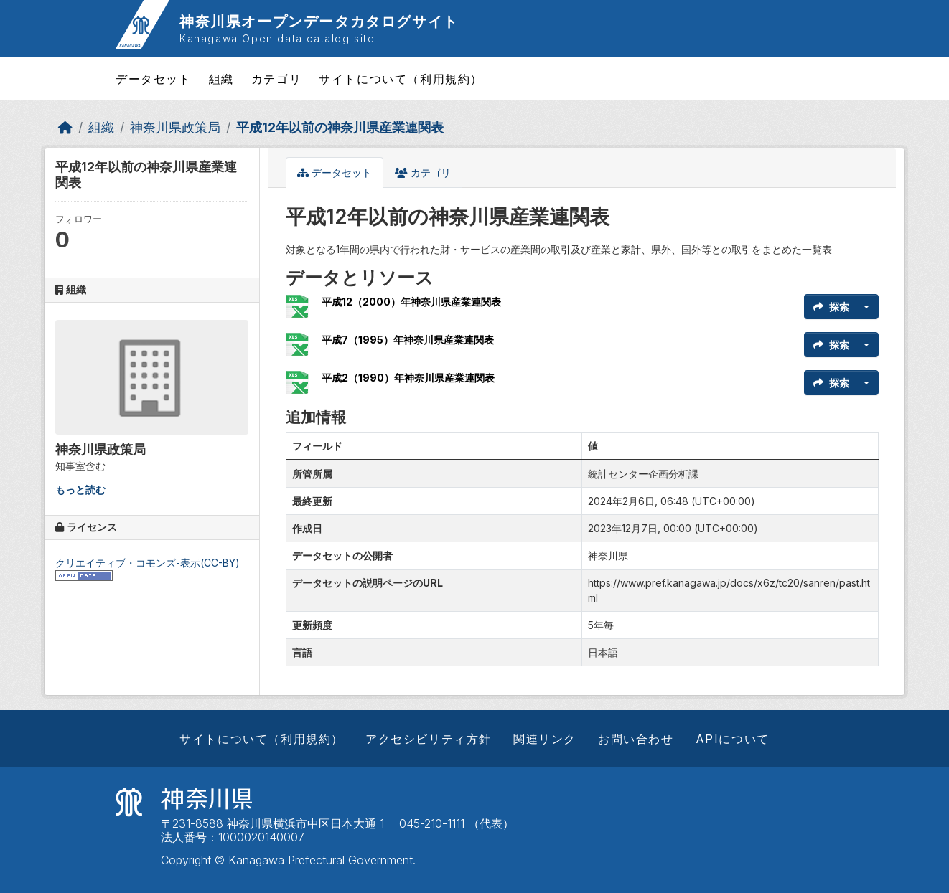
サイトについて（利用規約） (401, 79)
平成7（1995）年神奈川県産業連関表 (408, 340)
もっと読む (80, 489)
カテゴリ (276, 79)
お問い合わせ (636, 739)
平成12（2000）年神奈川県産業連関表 (411, 302)
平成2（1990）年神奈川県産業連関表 (408, 378)
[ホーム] (65, 127)
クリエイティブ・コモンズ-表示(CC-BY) (147, 563)
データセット (154, 79)
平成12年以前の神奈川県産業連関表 (340, 127)
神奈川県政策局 (175, 127)
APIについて (733, 739)
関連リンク (544, 739)
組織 (221, 79)
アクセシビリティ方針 (428, 739)
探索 (831, 307)
